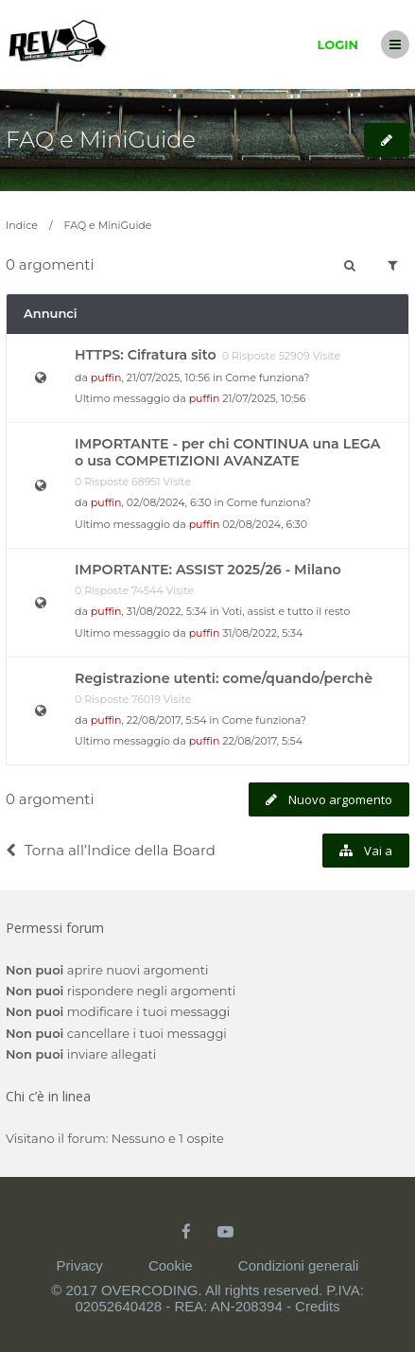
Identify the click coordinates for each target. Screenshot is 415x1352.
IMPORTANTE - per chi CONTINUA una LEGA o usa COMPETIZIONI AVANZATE (228, 452)
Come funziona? (267, 377)
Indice (22, 225)
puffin (106, 377)
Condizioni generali (298, 1265)
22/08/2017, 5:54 (262, 740)
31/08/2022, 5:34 (262, 633)
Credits (317, 1306)
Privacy (80, 1265)
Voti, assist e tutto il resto (286, 611)
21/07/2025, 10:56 (263, 398)
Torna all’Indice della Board (111, 850)
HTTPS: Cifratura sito (145, 354)
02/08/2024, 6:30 (264, 524)
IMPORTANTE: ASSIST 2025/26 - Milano (208, 569)
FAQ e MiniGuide (101, 139)
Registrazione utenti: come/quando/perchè (223, 678)
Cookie (170, 1265)
